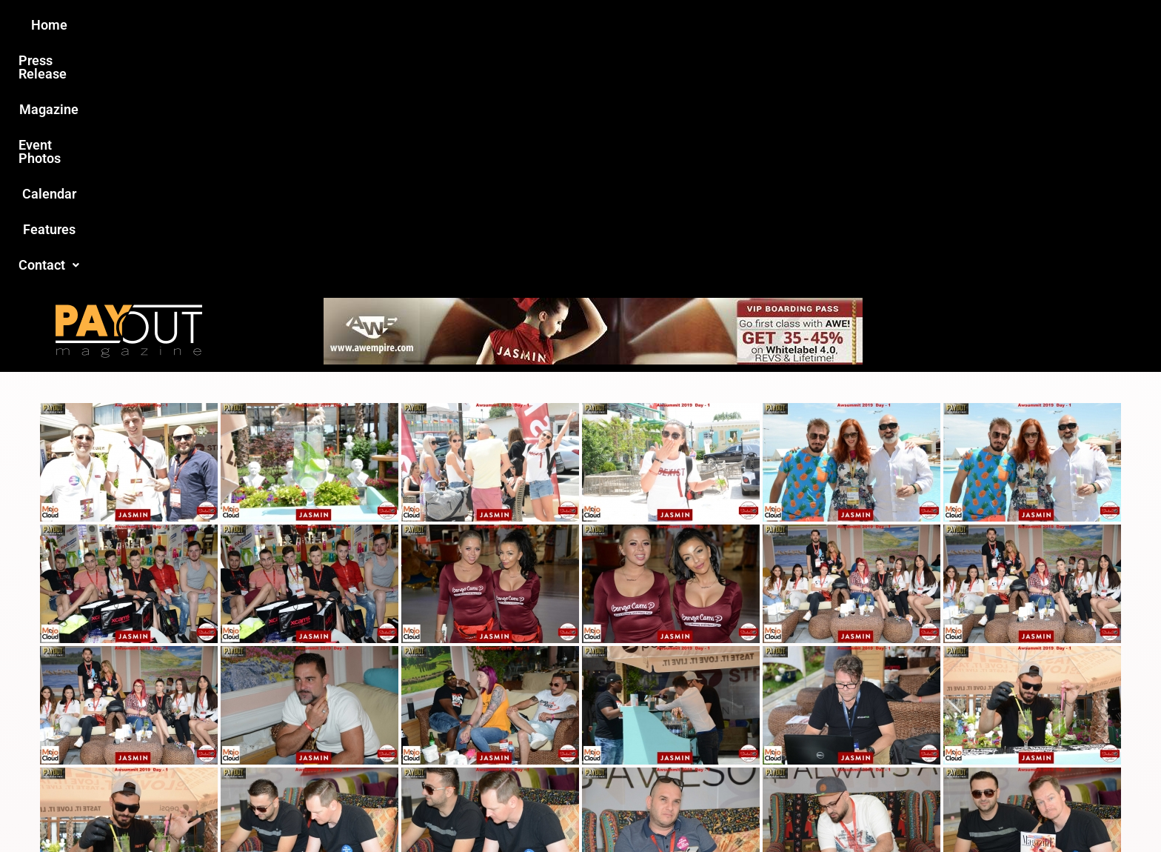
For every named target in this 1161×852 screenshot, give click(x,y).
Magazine (496, 25)
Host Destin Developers (903, 808)
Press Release (401, 25)
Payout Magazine (408, 808)
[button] (830, 25)
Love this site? (354, 738)
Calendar (676, 25)
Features (751, 25)
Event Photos (587, 25)
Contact (830, 25)
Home (319, 25)
